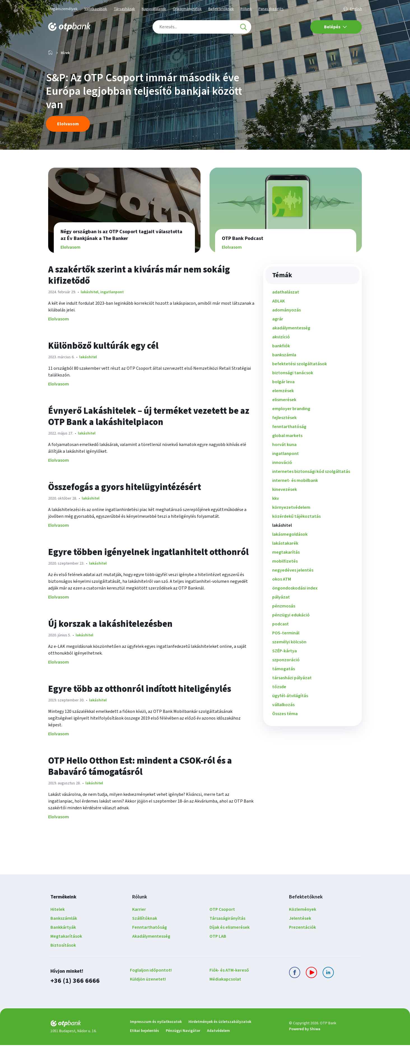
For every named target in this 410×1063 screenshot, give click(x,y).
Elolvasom (58, 337)
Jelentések (300, 936)
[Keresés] (243, 27)
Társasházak (124, 9)
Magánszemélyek (63, 9)
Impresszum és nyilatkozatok (156, 1040)
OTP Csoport (222, 927)
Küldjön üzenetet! (148, 997)
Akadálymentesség (151, 954)
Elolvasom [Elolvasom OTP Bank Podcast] (232, 265)
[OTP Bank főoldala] (69, 27)
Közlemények (302, 927)
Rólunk (246, 9)
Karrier (139, 927)
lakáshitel (89, 310)
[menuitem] (312, 310)
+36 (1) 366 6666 (75, 999)
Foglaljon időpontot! (151, 988)
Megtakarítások (66, 954)
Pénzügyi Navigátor (183, 1049)
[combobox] (202, 27)
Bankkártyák (63, 945)
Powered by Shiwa (304, 1047)
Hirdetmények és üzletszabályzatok (219, 1040)
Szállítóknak (144, 936)
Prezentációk (302, 945)
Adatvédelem (218, 1049)
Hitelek (57, 927)
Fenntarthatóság (149, 945)
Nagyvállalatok (154, 9)
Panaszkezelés (271, 9)
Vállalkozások (95, 9)
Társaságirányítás (227, 936)
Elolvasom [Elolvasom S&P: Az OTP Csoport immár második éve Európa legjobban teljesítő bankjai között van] (68, 142)
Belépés (335, 27)
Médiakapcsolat (225, 997)
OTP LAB (217, 954)
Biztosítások (63, 963)
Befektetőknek (221, 9)
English (356, 9)
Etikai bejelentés (144, 1049)
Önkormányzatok (187, 9)
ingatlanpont (111, 310)
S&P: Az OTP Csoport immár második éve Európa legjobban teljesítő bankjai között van (145, 109)
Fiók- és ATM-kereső (229, 988)
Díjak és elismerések (229, 945)
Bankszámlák (63, 936)
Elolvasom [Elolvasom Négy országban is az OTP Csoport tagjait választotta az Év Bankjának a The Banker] (70, 265)
